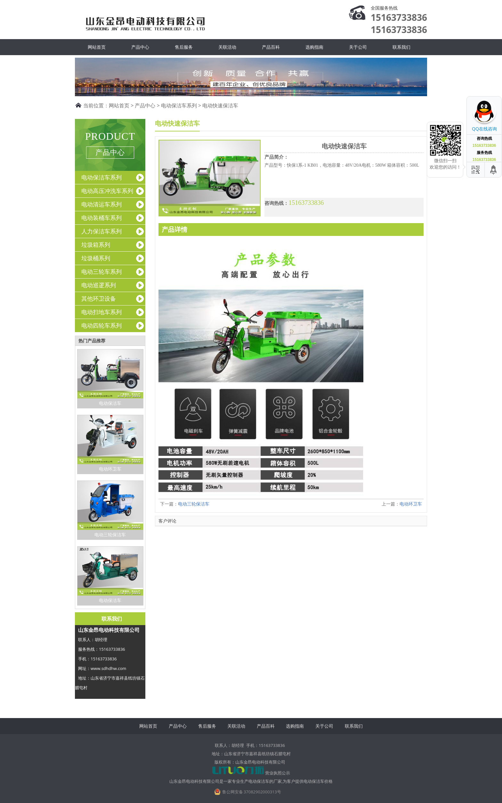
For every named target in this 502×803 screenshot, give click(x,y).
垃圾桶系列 (95, 258)
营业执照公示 (277, 773)
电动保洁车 (110, 403)
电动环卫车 (110, 469)
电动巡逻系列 (98, 285)
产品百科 (271, 47)
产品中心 (140, 47)
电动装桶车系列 (101, 218)
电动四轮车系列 (101, 325)
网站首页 (97, 47)
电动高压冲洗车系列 (107, 191)
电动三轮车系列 (101, 271)
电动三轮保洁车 (110, 534)
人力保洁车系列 (101, 231)
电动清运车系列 (101, 204)
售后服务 (184, 47)
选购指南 (314, 47)
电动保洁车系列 (179, 105)
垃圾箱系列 (95, 244)
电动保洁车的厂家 (265, 781)
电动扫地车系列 (101, 312)
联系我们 (401, 47)
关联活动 (227, 47)
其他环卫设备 (98, 298)
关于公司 (358, 47)
